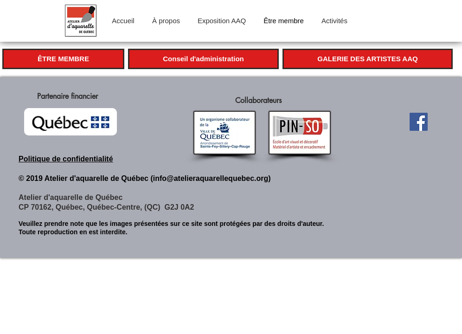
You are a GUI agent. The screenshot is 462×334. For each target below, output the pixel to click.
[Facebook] (419, 122)
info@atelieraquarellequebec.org (211, 178)
